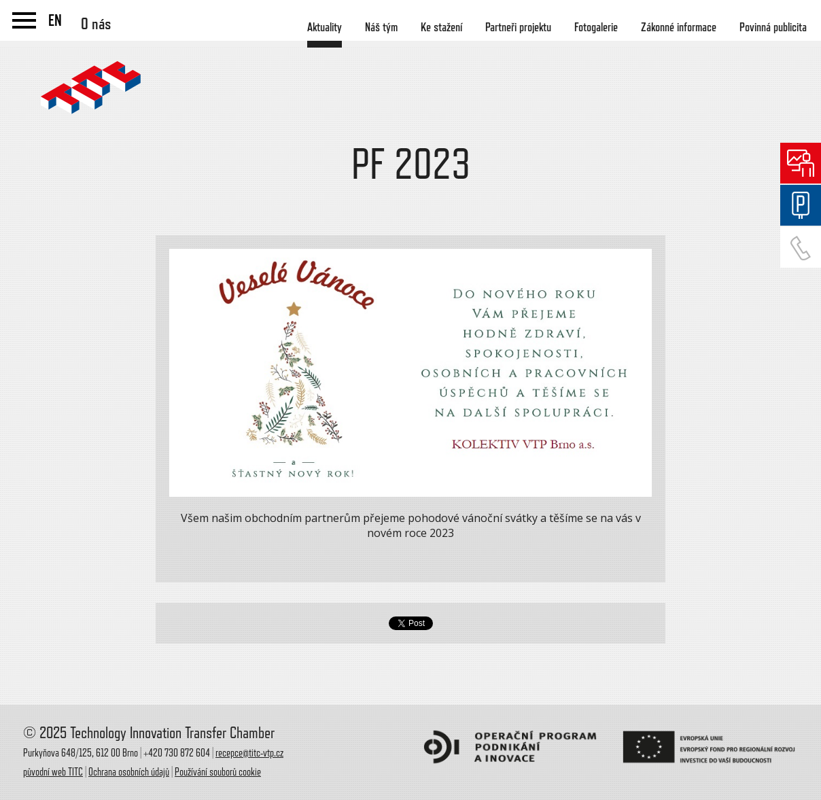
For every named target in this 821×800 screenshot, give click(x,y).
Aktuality (324, 27)
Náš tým (381, 27)
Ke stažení (441, 27)
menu (24, 20)
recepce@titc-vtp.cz (249, 753)
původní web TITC (53, 772)
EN (55, 20)
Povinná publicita (773, 27)
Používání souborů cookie (218, 772)
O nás (96, 23)
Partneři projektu (518, 27)
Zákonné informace (678, 27)
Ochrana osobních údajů (128, 772)
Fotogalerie (596, 27)
